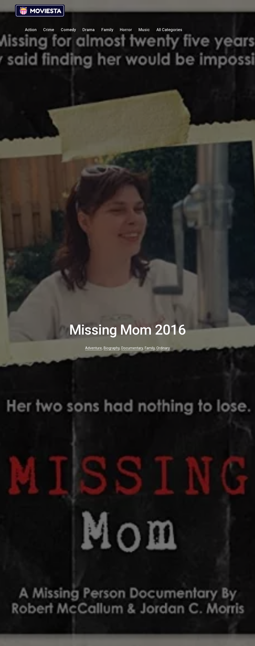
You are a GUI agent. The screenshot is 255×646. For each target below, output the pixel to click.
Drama (88, 29)
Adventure (93, 348)
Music (144, 29)
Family (107, 29)
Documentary (132, 348)
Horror (126, 29)
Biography (112, 348)
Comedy (68, 29)
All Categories (169, 29)
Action (31, 29)
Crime (48, 29)
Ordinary (163, 348)
